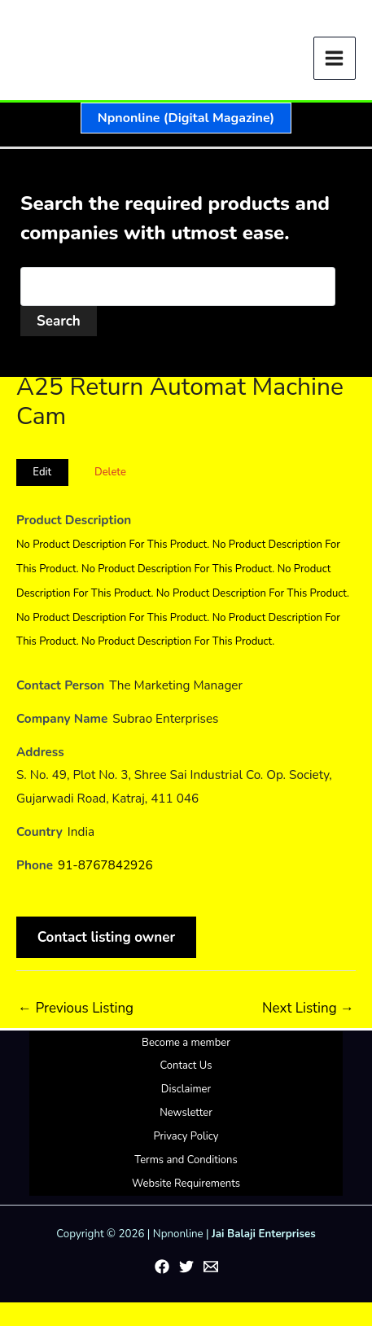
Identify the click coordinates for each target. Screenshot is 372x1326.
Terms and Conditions (185, 1160)
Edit (42, 472)
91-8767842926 (105, 865)
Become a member (186, 1042)
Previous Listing (75, 1008)
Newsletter (186, 1112)
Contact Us (186, 1065)
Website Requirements (186, 1183)
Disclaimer (186, 1089)
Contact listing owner (106, 937)
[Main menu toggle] (335, 58)
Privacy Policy (185, 1136)
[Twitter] (186, 1266)
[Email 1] (211, 1266)
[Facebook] (162, 1266)
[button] (186, 118)
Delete (110, 472)
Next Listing (308, 1008)
